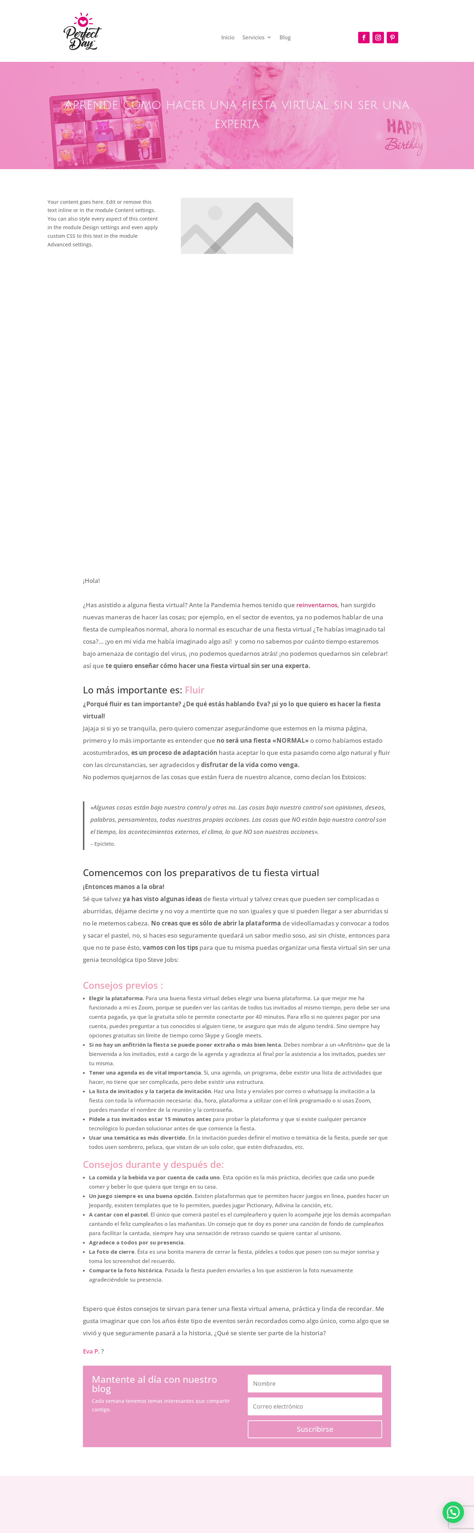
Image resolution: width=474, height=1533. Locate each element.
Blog (285, 38)
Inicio (227, 38)
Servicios (253, 38)
